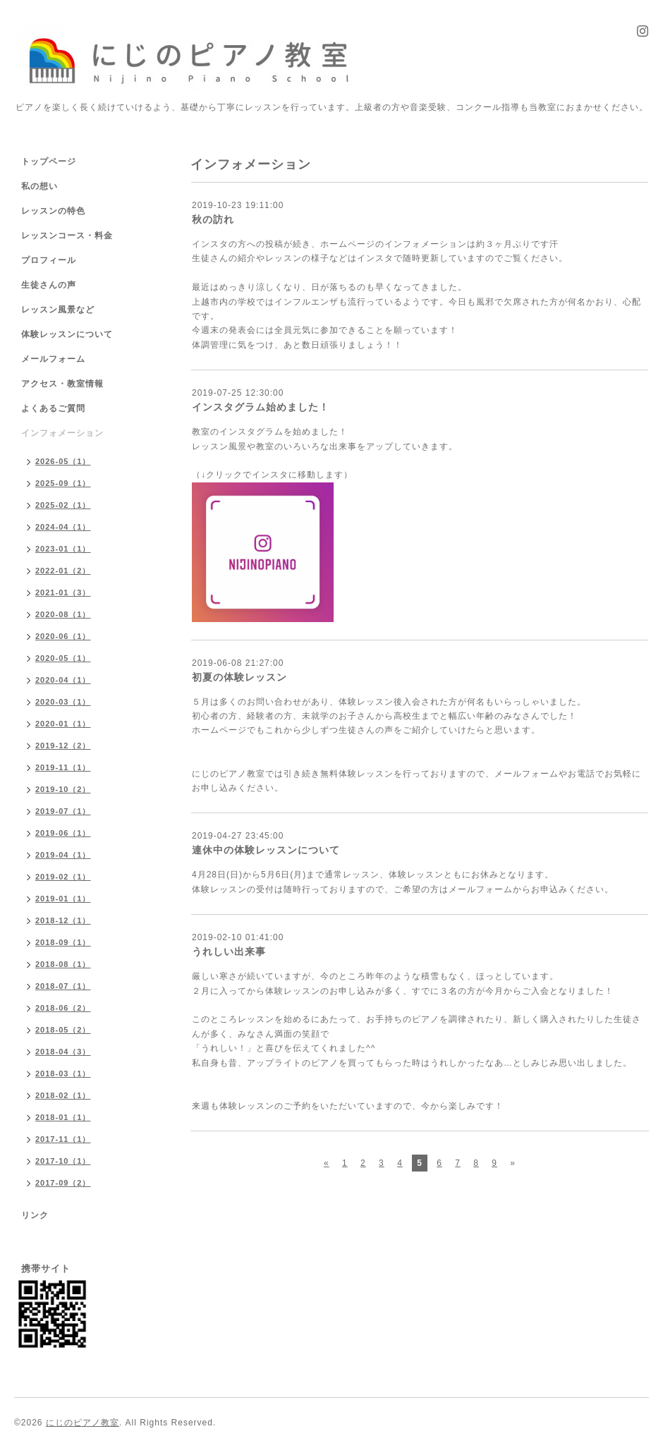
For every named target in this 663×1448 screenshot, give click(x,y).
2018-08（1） (63, 964)
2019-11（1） (63, 767)
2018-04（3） (63, 1051)
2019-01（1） (63, 898)
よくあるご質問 (53, 408)
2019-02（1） (63, 876)
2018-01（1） (63, 1117)
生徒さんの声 (48, 285)
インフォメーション (62, 433)
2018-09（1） (63, 942)
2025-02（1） (63, 505)
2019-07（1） (63, 811)
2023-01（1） (63, 548)
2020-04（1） (63, 680)
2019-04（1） (63, 855)
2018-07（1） (63, 986)
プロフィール (48, 260)
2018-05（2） (63, 1030)
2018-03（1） (63, 1073)
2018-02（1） (63, 1095)
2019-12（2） (63, 745)
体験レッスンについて (67, 334)
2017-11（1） (63, 1139)
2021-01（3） (63, 592)
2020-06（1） (63, 636)
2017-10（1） (63, 1161)
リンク (35, 1215)
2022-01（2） (63, 570)
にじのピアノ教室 (82, 1423)
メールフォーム (53, 359)
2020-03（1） (63, 702)
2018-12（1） (63, 920)
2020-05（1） (63, 658)
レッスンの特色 (53, 211)
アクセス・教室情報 (62, 384)
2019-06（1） (63, 833)
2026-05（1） (63, 461)
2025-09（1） (63, 483)
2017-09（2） (63, 1183)
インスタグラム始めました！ (260, 407)
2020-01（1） (63, 723)
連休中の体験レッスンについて (266, 850)
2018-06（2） (63, 1008)
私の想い (39, 186)
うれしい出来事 (229, 951)
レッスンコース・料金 (67, 236)
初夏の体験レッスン (239, 677)
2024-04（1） (63, 527)
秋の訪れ (213, 219)
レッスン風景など (58, 310)
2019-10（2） (63, 789)
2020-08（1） (63, 614)
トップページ (48, 161)
